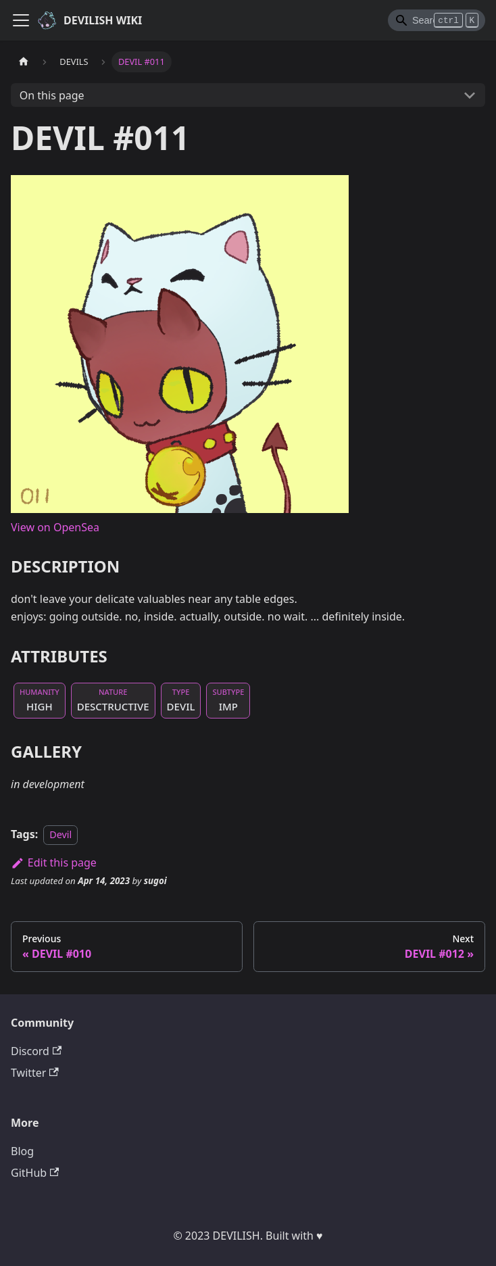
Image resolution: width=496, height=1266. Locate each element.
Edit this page (54, 862)
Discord (36, 1051)
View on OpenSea (55, 527)
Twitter (35, 1072)
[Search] (436, 20)
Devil (60, 834)
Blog (22, 1151)
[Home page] (23, 61)
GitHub (35, 1172)
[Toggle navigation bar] (21, 20)
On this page (52, 95)
